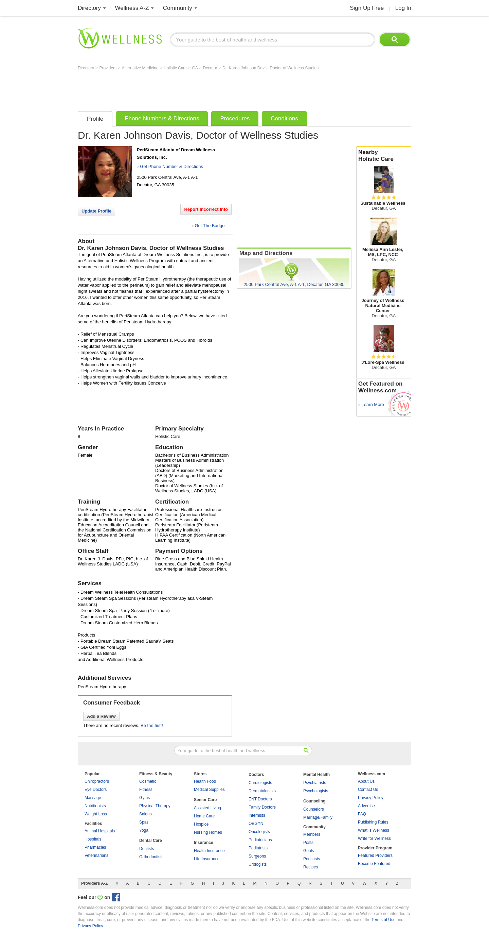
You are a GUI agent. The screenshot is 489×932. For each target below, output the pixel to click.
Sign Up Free (367, 8)
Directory (89, 8)
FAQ (362, 814)
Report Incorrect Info (206, 209)
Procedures (235, 118)
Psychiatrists (314, 782)
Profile (95, 119)
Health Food (205, 781)
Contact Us (368, 789)
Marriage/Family (317, 817)
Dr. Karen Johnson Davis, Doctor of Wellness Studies (270, 68)
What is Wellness (373, 830)
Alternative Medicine (141, 68)
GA (195, 68)
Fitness (145, 789)
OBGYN (256, 823)
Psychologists (315, 791)
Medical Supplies (209, 789)
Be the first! (152, 725)
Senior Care (205, 799)
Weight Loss (96, 814)
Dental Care (150, 840)
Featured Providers (375, 855)
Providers (108, 68)
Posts (308, 842)
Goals (308, 850)
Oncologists (259, 831)
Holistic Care (176, 68)
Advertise (366, 805)
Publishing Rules (373, 822)
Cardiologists (260, 782)
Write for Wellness (374, 838)
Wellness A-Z (132, 8)
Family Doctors (262, 807)
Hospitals (93, 839)
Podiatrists (258, 848)
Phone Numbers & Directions (162, 118)
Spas (143, 822)
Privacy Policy (370, 797)
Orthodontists (151, 856)
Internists (257, 815)
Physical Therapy (154, 805)
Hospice (201, 824)
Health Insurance (209, 850)
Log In (403, 8)
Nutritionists (95, 805)
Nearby (383, 156)
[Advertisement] (201, 89)
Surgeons (257, 856)
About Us (366, 781)
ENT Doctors (260, 799)
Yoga (143, 830)
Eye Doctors (96, 789)
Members (311, 834)
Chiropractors (97, 781)
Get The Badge (209, 225)
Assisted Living (207, 808)
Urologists (258, 864)
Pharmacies (95, 847)
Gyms (144, 797)
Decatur (210, 68)
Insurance (203, 842)
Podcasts (311, 859)
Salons (145, 814)
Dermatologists (262, 791)
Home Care (204, 816)
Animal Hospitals (100, 831)
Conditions (284, 118)
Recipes (310, 867)
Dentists (146, 848)
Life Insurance (206, 859)
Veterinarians (96, 855)
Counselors (313, 809)
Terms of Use (384, 919)
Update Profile (96, 211)
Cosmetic (147, 781)
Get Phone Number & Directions (171, 166)
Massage (93, 797)
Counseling (314, 801)
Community (177, 8)
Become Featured (374, 863)
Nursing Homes (208, 832)
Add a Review (101, 716)
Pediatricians (260, 839)
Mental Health (316, 774)
